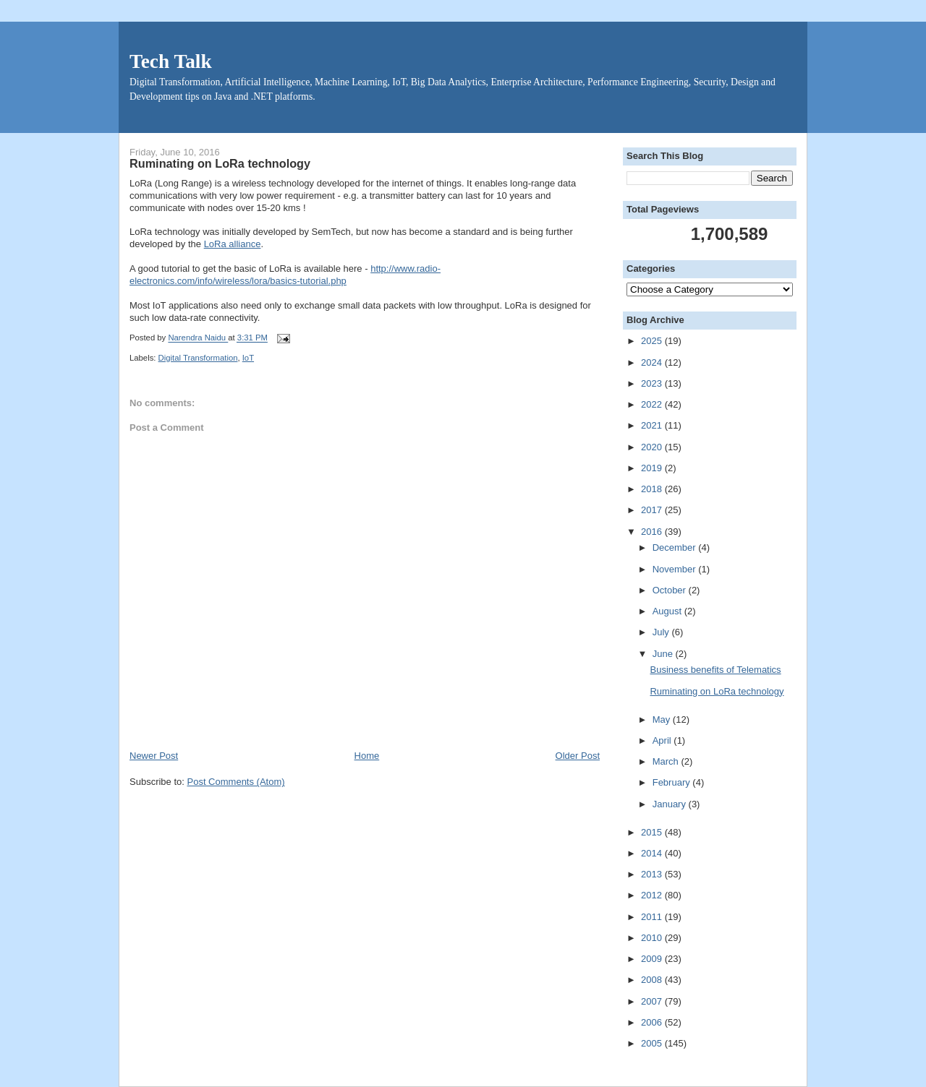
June (664, 653)
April (663, 740)
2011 (653, 916)
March (667, 761)
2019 (653, 468)
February (673, 782)
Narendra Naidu (198, 338)
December (676, 547)
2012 (653, 895)
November (676, 569)
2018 (653, 489)
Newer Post (153, 755)
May (663, 719)
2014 (653, 853)
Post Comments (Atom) (236, 781)
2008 (653, 979)
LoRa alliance (232, 244)
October (671, 590)
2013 (653, 874)
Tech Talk (170, 61)
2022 (653, 404)
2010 (653, 937)
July (662, 632)
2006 (653, 1022)
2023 (653, 383)
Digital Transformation (198, 357)
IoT (248, 357)
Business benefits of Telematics (715, 669)
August (668, 611)
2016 (653, 531)
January (671, 804)
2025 (653, 340)
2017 (653, 509)
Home (367, 755)
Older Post (578, 755)
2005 (653, 1043)
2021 (653, 425)
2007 (653, 1001)
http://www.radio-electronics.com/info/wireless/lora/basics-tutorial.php (285, 274)
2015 (653, 832)
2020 (653, 447)
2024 (653, 362)
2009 (653, 958)
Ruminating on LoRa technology (716, 691)
